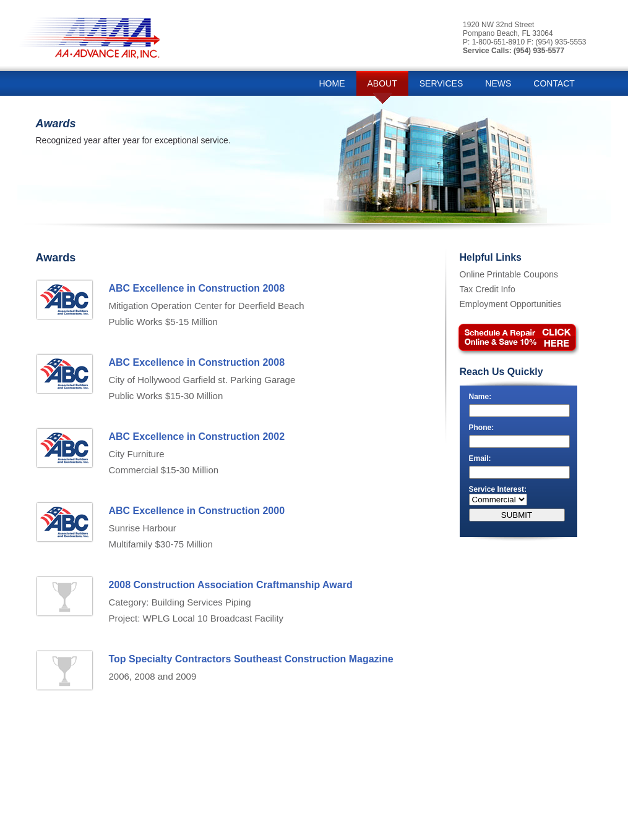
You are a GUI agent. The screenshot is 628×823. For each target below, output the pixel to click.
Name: (480, 396)
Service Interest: (498, 489)
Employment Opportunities (511, 304)
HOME (332, 83)
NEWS (498, 83)
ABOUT (382, 83)
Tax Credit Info (487, 289)
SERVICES (441, 83)
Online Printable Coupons (509, 274)
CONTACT (554, 83)
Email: (480, 458)
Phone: (481, 427)
